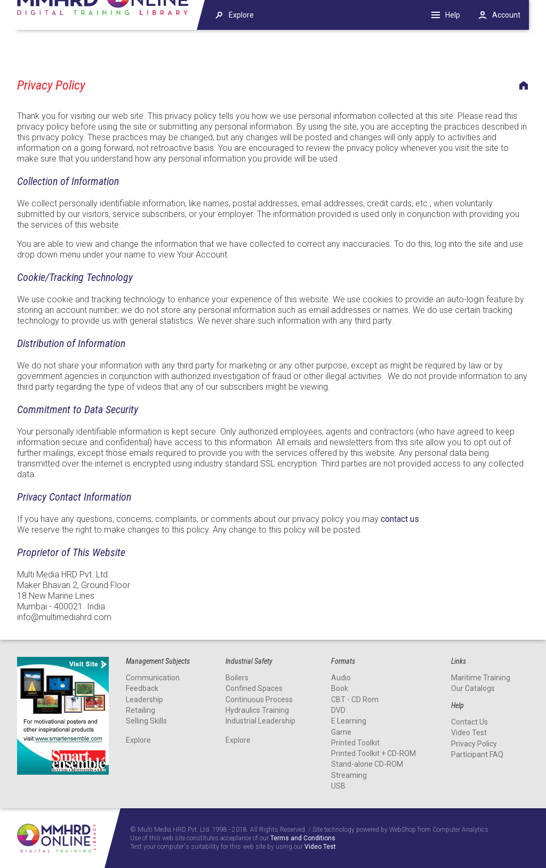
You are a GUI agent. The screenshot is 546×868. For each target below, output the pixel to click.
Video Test (469, 732)
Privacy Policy (474, 744)
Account (506, 15)
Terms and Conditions (302, 838)
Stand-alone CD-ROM (367, 764)
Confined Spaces (254, 688)
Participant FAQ (477, 754)
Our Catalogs (473, 688)
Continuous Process (259, 699)
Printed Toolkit (355, 742)
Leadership (144, 699)
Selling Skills (146, 721)
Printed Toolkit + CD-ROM (373, 753)
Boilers (237, 677)
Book (339, 688)
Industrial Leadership (260, 721)
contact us (400, 519)
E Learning (348, 721)
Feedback (142, 688)
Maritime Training (480, 677)
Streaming (349, 775)
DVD (338, 710)
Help (452, 15)
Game (341, 732)
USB (338, 786)
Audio (341, 677)
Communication (153, 677)
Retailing (140, 710)
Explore (138, 740)
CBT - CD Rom (355, 699)
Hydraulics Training (257, 710)
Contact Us (469, 722)
